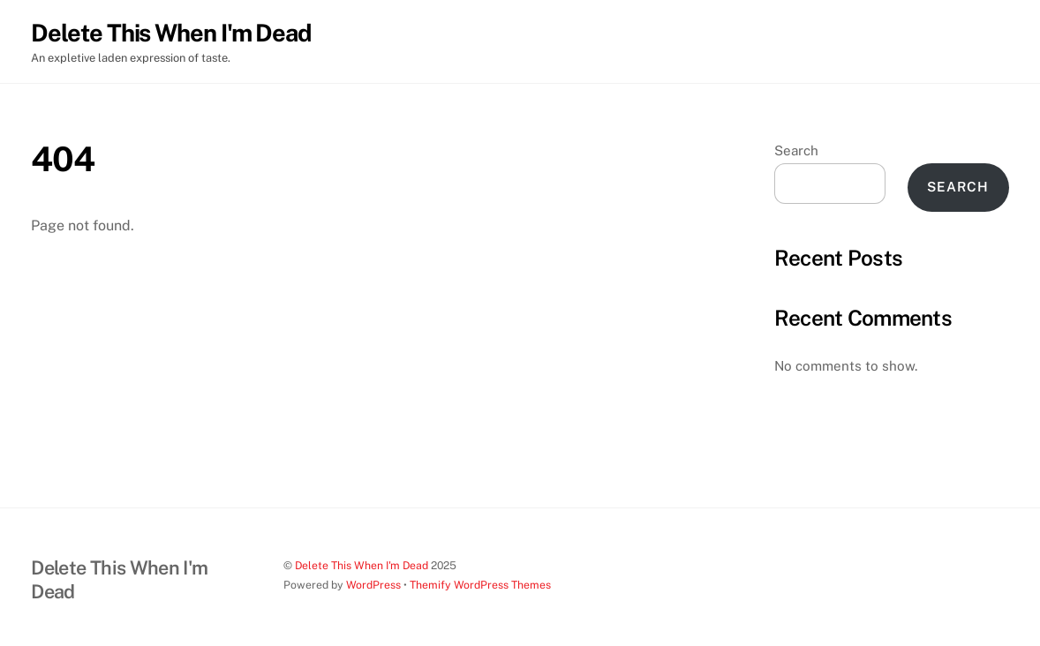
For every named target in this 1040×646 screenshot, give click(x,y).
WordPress (373, 584)
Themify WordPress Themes (480, 584)
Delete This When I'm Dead (361, 565)
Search (796, 150)
